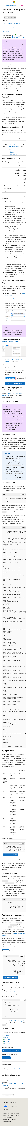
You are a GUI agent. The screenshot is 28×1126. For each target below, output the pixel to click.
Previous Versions (15, 1113)
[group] (14, 184)
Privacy (16, 1115)
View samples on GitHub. (10, 855)
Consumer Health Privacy (9, 1117)
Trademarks (13, 1119)
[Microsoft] (14, 2)
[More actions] (25, 5)
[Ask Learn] (22, 5)
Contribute (10, 1115)
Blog (4, 1115)
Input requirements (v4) (8, 27)
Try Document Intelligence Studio (15, 383)
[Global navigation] (1, 2)
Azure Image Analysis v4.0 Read (11, 49)
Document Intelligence (10, 5)
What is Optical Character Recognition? (12, 23)
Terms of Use (6, 1119)
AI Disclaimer (6, 1113)
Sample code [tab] (5, 838)
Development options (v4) (9, 25)
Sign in (25, 2)
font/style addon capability (18, 1021)
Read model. (6, 1058)
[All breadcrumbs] (3, 5)
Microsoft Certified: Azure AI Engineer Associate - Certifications (13, 1084)
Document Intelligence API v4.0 (11, 1050)
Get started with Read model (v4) (10, 29)
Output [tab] (11, 838)
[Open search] (21, 2)
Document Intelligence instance (14, 299)
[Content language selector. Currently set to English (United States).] (10, 1102)
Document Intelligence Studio (10, 341)
